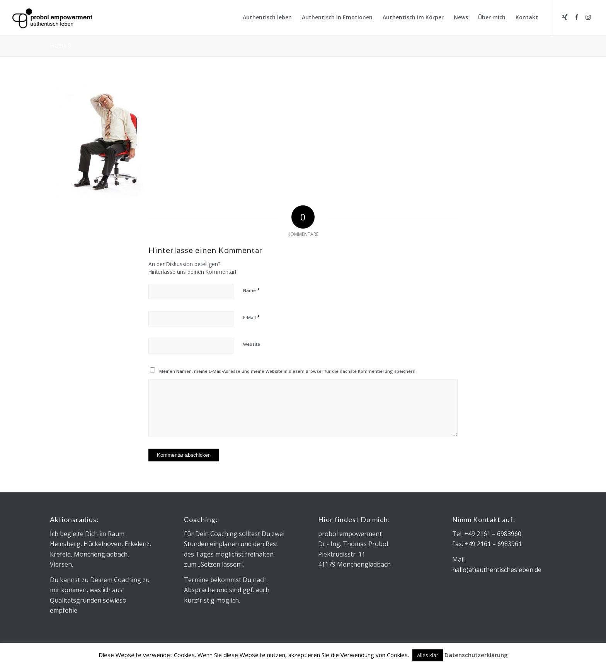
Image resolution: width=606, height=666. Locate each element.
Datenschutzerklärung (476, 655)
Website (251, 344)
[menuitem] (267, 17)
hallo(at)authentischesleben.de (496, 569)
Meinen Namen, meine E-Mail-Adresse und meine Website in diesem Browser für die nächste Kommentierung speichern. (288, 371)
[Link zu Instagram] (588, 17)
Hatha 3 (60, 45)
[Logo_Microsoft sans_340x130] (52, 17)
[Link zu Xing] (565, 17)
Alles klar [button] (427, 655)
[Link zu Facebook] (576, 17)
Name (251, 290)
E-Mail (251, 317)
